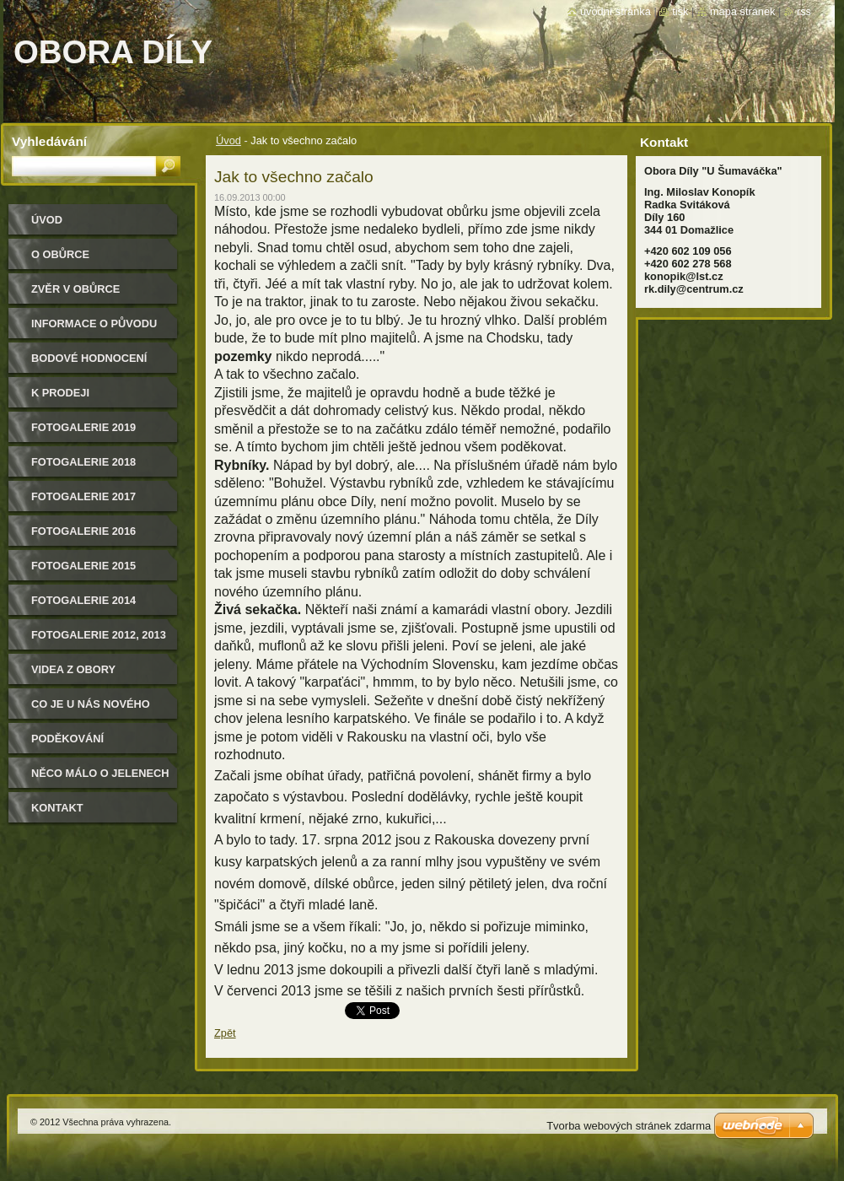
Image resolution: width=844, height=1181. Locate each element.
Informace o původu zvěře (94, 329)
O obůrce (60, 254)
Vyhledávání (49, 141)
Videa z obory (73, 669)
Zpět (225, 1033)
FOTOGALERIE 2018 (83, 462)
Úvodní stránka (615, 11)
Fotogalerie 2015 (83, 565)
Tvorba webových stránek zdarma (628, 1125)
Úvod (228, 140)
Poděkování (67, 738)
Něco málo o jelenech (100, 773)
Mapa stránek (743, 11)
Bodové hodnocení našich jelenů (89, 364)
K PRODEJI (60, 392)
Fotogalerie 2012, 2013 (98, 634)
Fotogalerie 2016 (83, 531)
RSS (804, 11)
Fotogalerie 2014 (83, 600)
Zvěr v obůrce (75, 289)
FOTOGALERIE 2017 (83, 496)
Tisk (680, 11)
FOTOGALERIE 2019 (83, 427)
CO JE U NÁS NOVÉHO (90, 704)
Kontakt (57, 807)
